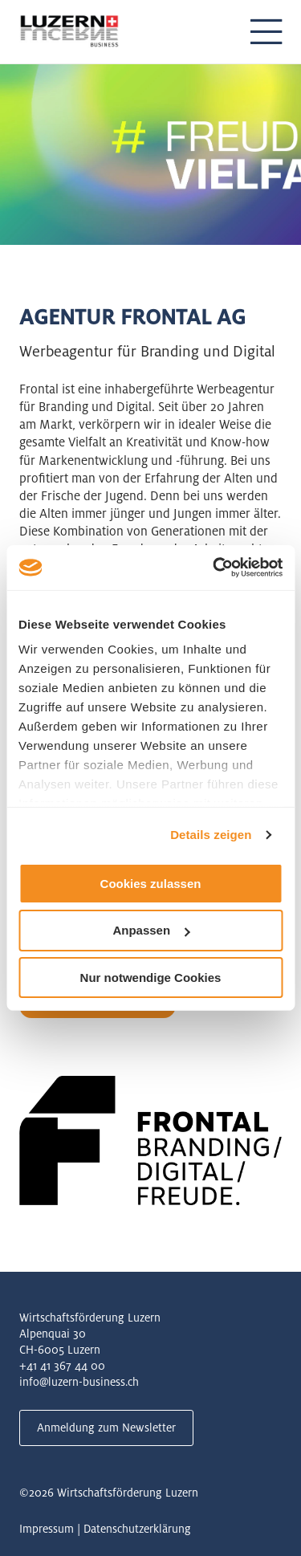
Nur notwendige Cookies (151, 977)
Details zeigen (210, 834)
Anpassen (150, 930)
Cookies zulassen (150, 883)
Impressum (46, 1528)
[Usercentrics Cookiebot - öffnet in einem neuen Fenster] (214, 567)
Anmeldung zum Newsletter (106, 1427)
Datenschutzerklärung (137, 1528)
